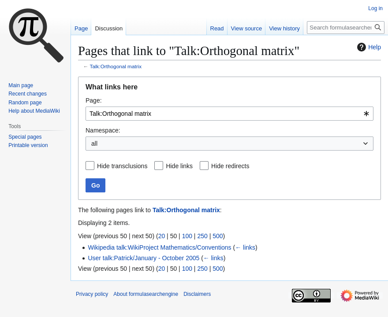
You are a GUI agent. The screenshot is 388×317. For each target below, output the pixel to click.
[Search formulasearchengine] (345, 27)
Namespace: (103, 130)
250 (202, 236)
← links (245, 247)
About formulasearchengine (145, 294)
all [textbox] (94, 143)
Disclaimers (197, 294)
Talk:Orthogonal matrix (116, 66)
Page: (94, 100)
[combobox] (229, 114)
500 (218, 236)
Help (368, 47)
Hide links (179, 166)
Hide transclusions (122, 166)
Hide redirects (230, 166)
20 (161, 236)
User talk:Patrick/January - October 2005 (143, 258)
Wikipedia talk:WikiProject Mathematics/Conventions (159, 247)
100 (187, 236)
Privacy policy (92, 294)
